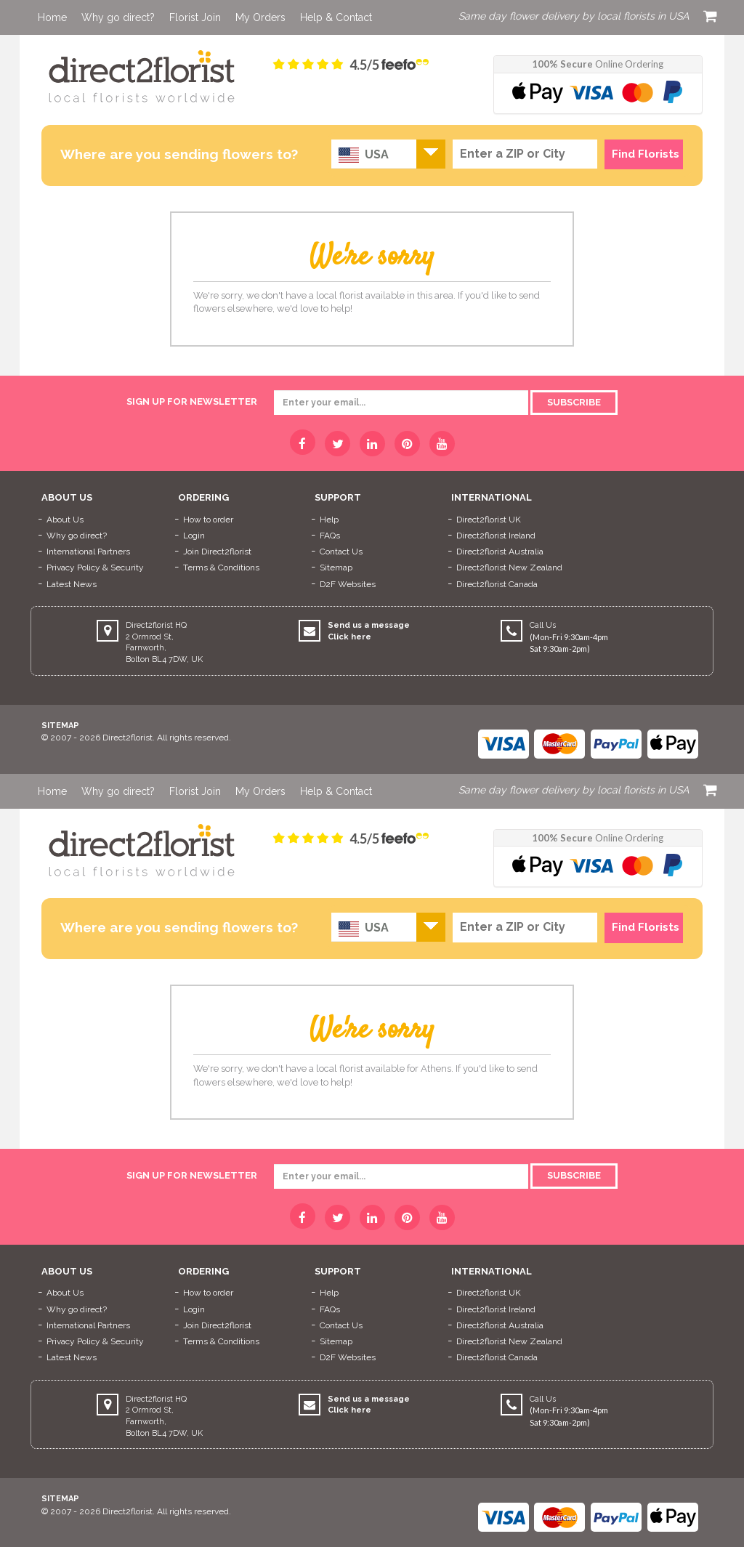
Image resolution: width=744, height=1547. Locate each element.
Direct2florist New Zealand (509, 567)
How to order (208, 519)
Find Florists (645, 154)
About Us (65, 519)
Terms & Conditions (221, 567)
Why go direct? (118, 17)
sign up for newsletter (191, 401)
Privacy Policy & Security (95, 567)
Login (194, 535)
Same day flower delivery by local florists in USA (573, 16)
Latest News (71, 584)
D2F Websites (348, 584)
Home (52, 17)
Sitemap (336, 567)
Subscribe (574, 402)
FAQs (330, 535)
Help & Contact (336, 17)
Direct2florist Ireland (495, 535)
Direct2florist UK (488, 519)
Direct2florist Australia (499, 551)
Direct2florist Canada (497, 584)
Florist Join (195, 17)
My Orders (260, 17)
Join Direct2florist (217, 551)
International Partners (88, 551)
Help (329, 519)
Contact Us (341, 551)
